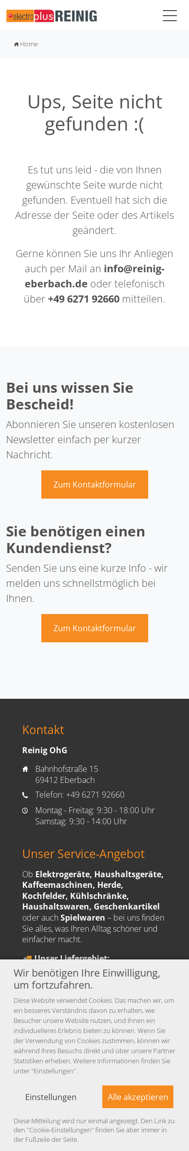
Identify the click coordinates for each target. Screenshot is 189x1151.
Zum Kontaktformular (94, 484)
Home (26, 43)
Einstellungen (51, 1097)
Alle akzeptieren (138, 1097)
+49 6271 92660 (83, 299)
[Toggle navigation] (170, 15)
